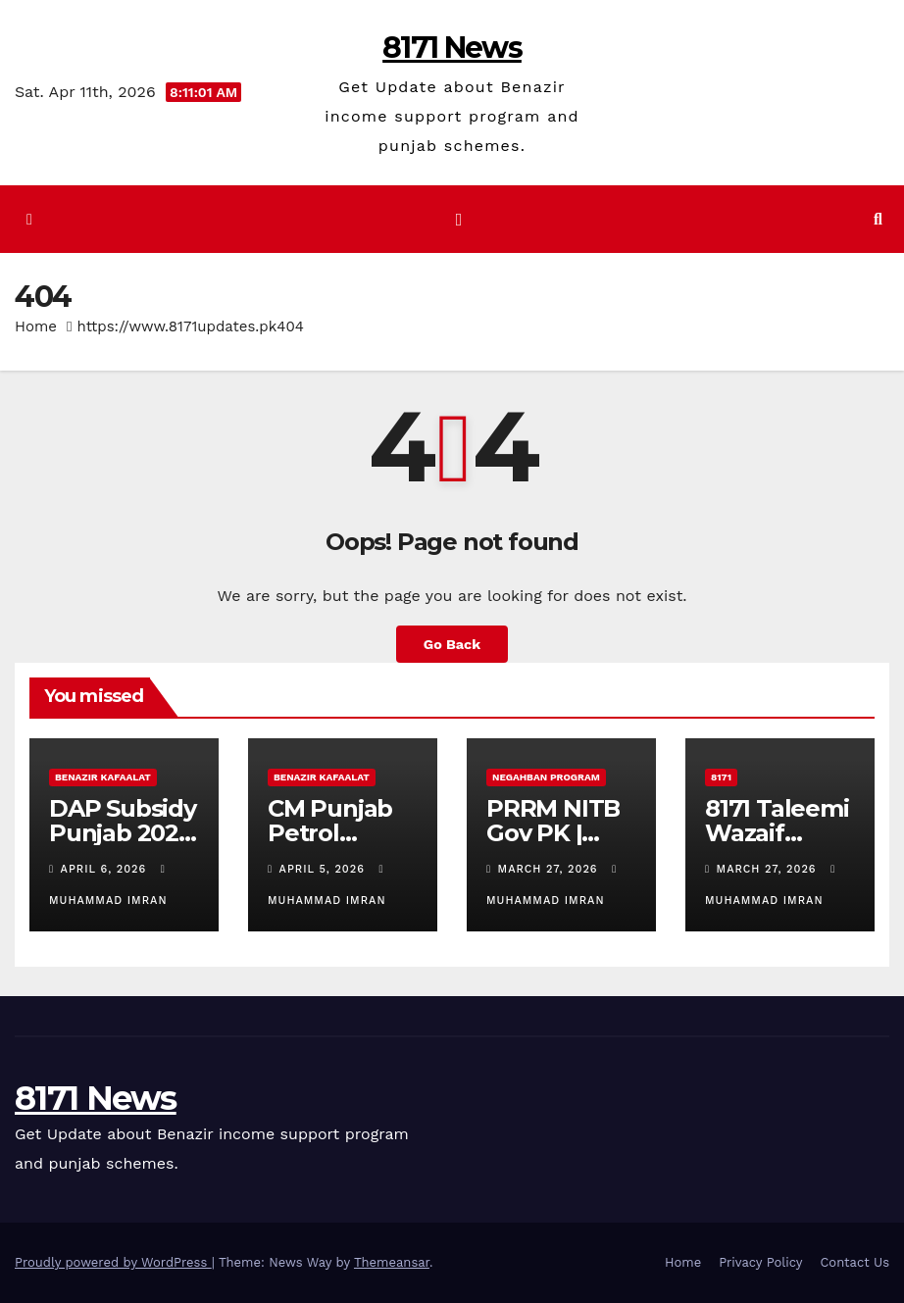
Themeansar (391, 1262)
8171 (721, 777)
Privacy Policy (760, 1262)
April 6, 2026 (106, 869)
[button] (878, 219)
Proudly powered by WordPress (113, 1262)
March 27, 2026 (550, 869)
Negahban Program (546, 777)
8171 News (452, 47)
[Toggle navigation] (459, 218)
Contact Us (854, 1262)
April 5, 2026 (324, 869)
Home (36, 326)
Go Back (452, 644)
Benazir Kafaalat (103, 777)
